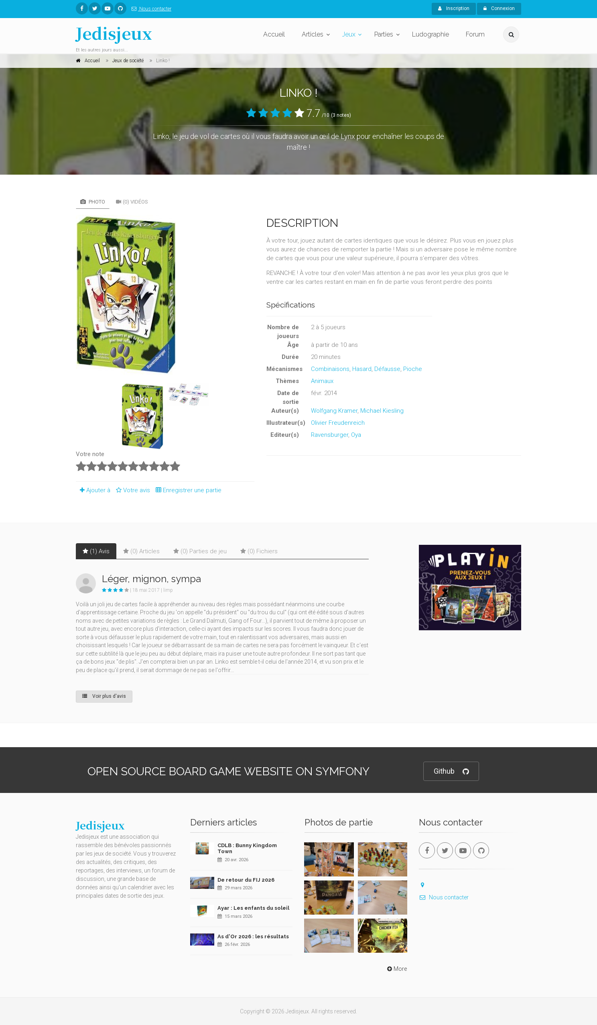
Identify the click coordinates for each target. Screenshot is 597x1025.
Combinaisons (330, 369)
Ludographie (430, 34)
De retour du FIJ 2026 (245, 880)
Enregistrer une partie (186, 490)
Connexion (499, 8)
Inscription (453, 8)
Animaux (322, 381)
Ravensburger (329, 434)
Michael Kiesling (382, 410)
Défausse (387, 369)
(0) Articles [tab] (141, 551)
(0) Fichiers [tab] (259, 551)
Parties (383, 34)
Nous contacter (149, 9)
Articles (312, 34)
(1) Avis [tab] (96, 551)
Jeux (348, 34)
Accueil (274, 34)
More (396, 969)
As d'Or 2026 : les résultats (253, 936)
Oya (356, 434)
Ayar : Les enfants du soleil (253, 908)
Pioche (412, 369)
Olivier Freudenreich (338, 422)
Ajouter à (93, 490)
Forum (475, 34)
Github (451, 771)
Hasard (362, 369)
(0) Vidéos (132, 202)
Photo (92, 202)
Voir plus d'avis (104, 696)
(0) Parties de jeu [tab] (200, 551)
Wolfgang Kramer (334, 410)
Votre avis (132, 490)
